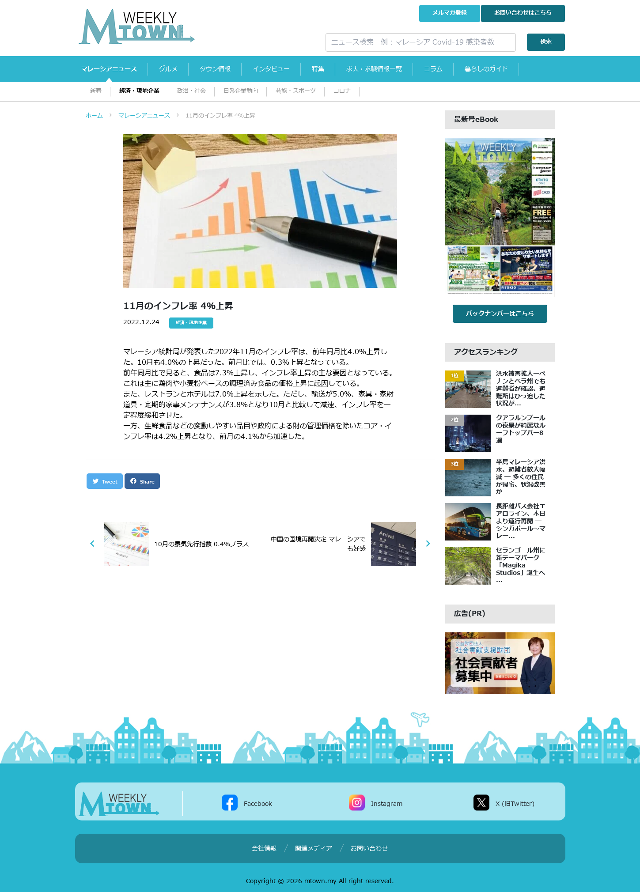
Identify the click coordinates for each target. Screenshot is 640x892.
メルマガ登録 (449, 13)
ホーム (94, 115)
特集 (318, 69)
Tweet (104, 481)
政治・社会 (191, 91)
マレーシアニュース (109, 69)
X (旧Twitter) (515, 804)
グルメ (168, 69)
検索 (546, 42)
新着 (96, 91)
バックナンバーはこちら (500, 313)
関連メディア (313, 848)
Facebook (258, 804)
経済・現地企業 (139, 91)
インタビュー (271, 69)
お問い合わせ (523, 13)
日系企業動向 (240, 91)
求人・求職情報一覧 (374, 69)
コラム (433, 69)
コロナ (342, 91)
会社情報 (264, 848)
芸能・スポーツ (296, 91)
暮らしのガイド (486, 69)
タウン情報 (215, 69)
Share (142, 481)
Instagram (386, 804)
